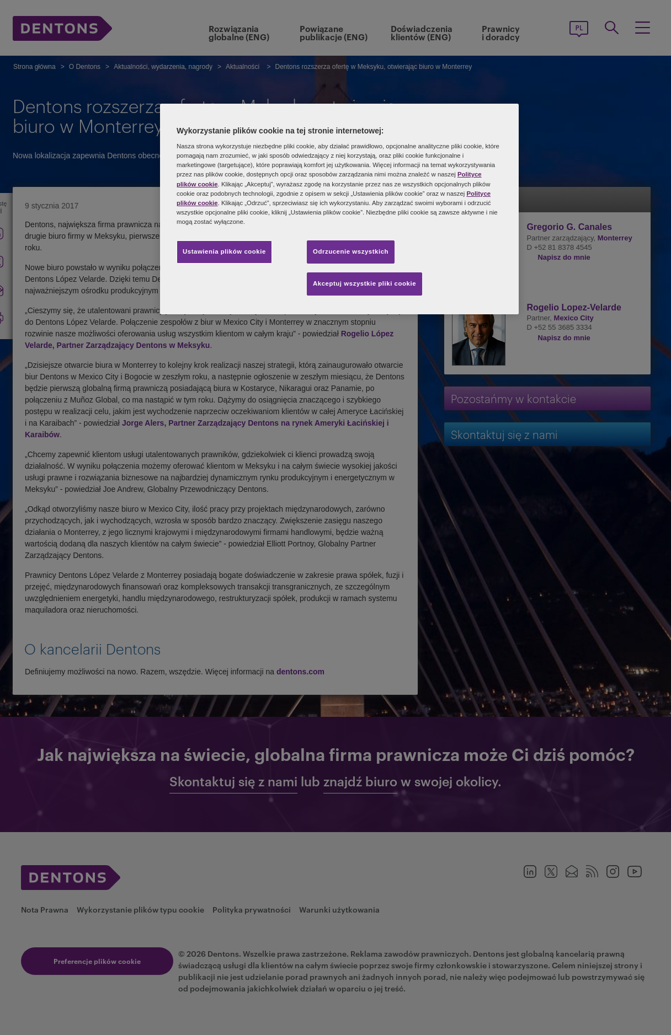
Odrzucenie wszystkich (350, 251)
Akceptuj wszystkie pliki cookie (364, 283)
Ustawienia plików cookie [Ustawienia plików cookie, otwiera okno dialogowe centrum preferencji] (224, 251)
